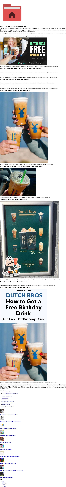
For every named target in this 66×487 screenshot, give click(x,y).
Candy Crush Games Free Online (8, 463)
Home (3, 481)
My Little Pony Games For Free (7, 435)
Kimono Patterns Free (5, 442)
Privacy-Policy (4, 483)
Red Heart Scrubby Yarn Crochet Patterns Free (11, 470)
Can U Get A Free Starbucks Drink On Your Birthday (10, 393)
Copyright (3, 484)
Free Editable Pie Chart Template (8, 428)
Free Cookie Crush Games (6, 404)
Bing (5, 486)
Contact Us (4, 482)
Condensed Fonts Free (5, 399)
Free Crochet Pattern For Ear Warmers (8, 401)
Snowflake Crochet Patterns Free (7, 396)
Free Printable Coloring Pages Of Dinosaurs (10, 421)
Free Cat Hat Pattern (5, 398)
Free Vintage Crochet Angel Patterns (9, 414)
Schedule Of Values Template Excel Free (9, 456)
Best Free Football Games (6, 477)
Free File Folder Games (6, 449)
